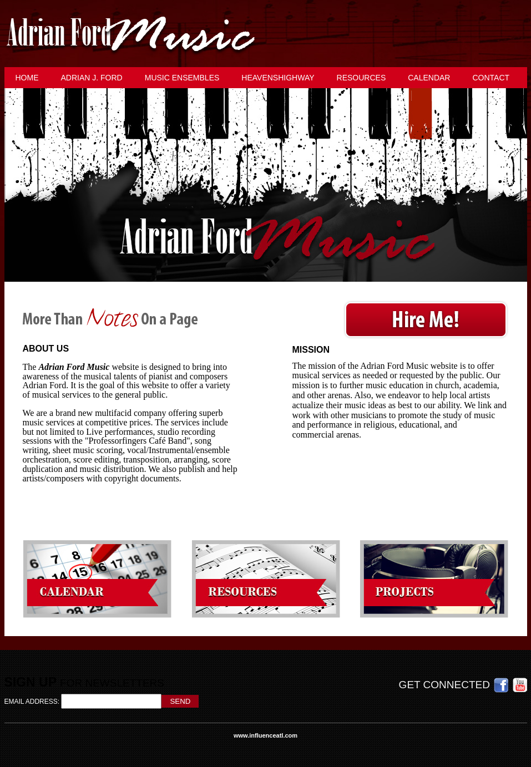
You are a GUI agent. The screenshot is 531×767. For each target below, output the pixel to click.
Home (27, 77)
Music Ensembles (182, 77)
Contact (490, 77)
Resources (361, 77)
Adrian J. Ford (92, 77)
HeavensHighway (277, 77)
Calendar (429, 77)
